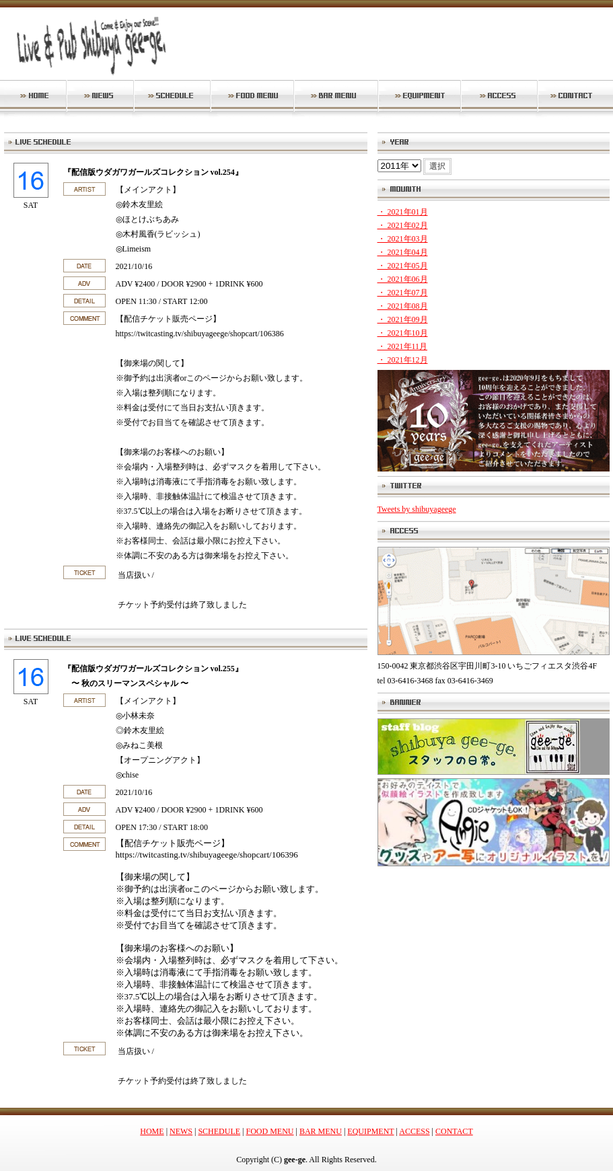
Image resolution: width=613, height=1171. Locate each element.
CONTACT (454, 1131)
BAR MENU (320, 1131)
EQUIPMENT (370, 1131)
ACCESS (414, 1131)
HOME (152, 1131)
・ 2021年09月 (402, 319)
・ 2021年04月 (402, 252)
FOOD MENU (270, 1131)
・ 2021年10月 (402, 333)
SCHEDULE (219, 1131)
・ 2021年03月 (402, 238)
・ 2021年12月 (402, 360)
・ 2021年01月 (402, 212)
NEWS (181, 1131)
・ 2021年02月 (402, 225)
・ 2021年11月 (402, 346)
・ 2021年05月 (402, 265)
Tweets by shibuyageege (416, 509)
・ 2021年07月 (402, 292)
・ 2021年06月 (402, 279)
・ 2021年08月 (402, 306)
